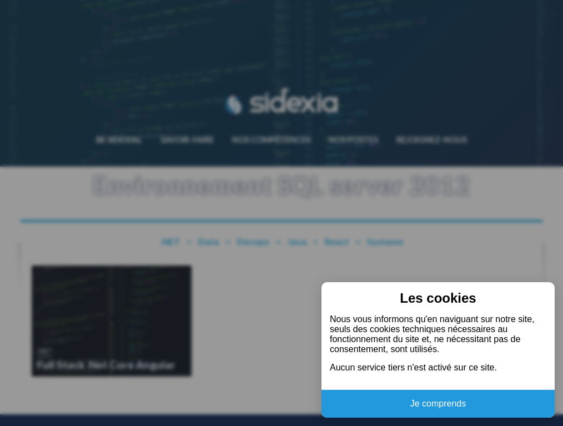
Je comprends (438, 403)
